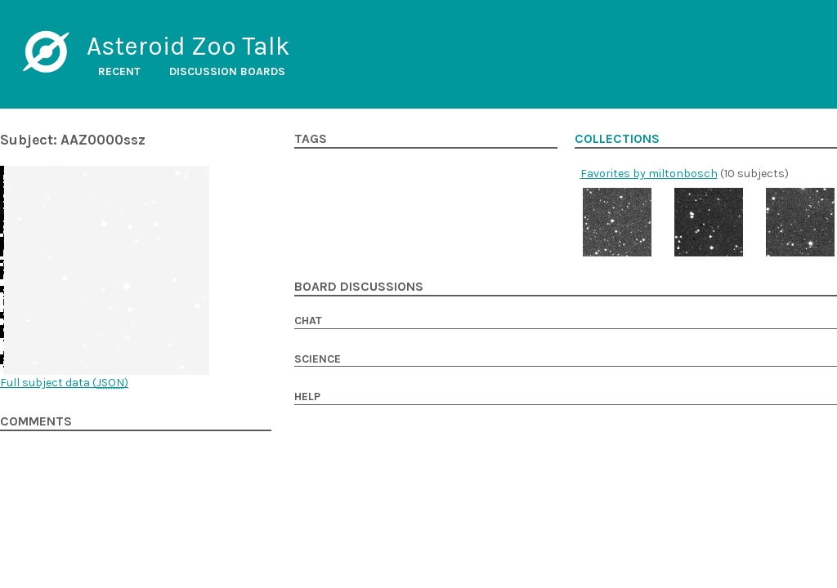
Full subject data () (64, 383)
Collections (617, 138)
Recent (119, 71)
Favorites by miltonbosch (649, 173)
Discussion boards (227, 71)
